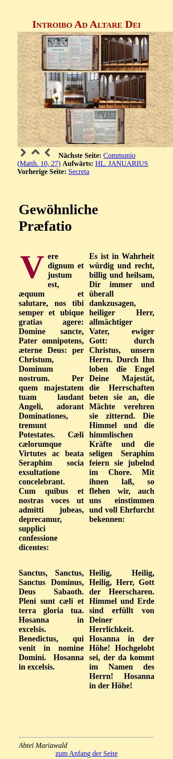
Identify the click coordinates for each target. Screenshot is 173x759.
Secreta (78, 171)
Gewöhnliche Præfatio (58, 217)
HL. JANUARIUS (121, 163)
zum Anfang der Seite (86, 753)
